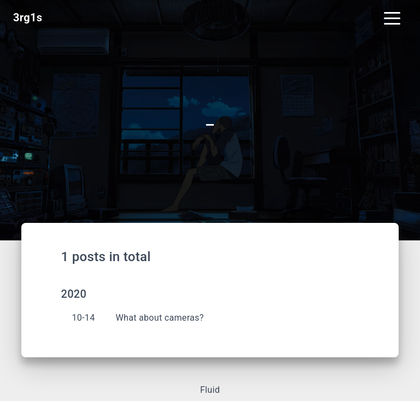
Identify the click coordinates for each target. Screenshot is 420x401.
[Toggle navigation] (392, 17)
